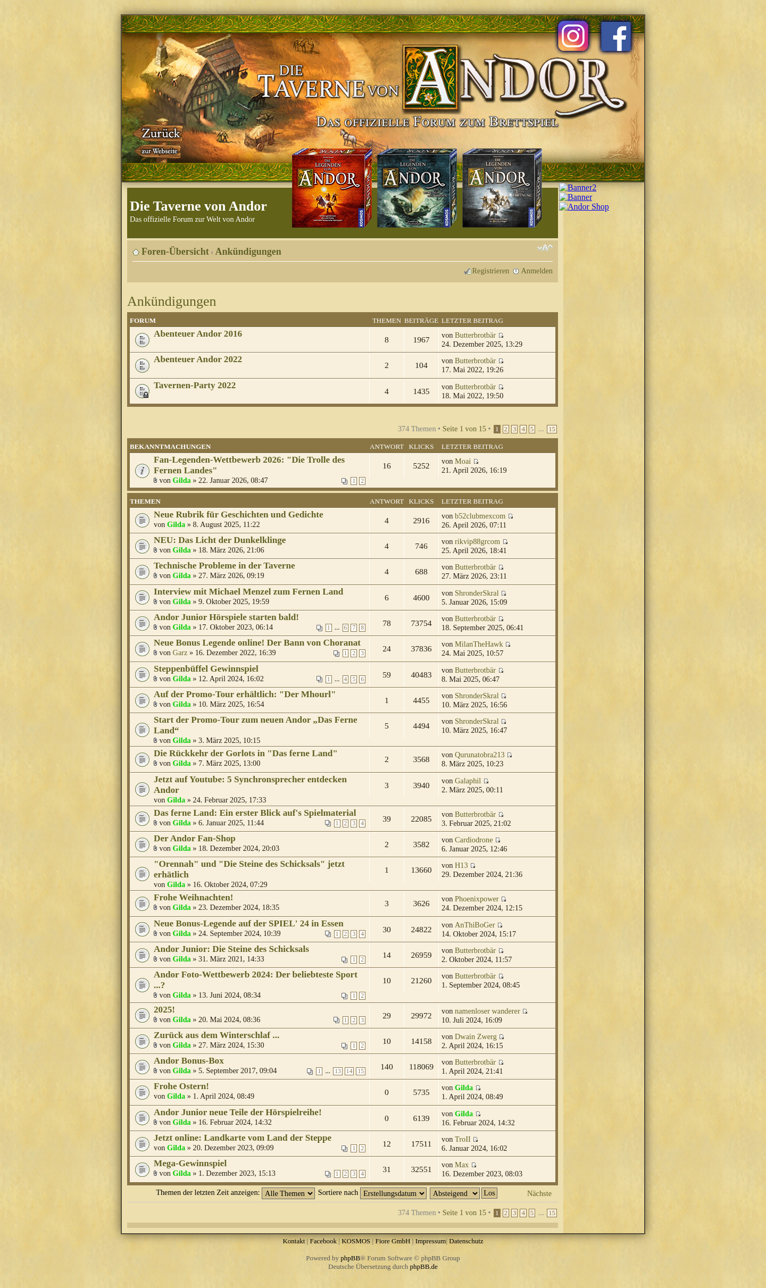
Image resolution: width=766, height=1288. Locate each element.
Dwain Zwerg (476, 1036)
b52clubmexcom (480, 516)
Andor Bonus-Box (189, 1061)
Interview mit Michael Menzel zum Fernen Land (248, 592)
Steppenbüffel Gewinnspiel (206, 669)
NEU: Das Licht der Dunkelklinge (220, 540)
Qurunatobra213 (480, 754)
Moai (463, 461)
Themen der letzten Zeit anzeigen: (235, 1192)
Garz (180, 652)
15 (551, 429)
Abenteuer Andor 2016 (198, 334)
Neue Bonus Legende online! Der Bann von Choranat (257, 643)
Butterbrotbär (475, 335)
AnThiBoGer (475, 925)
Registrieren (491, 270)
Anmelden (537, 270)
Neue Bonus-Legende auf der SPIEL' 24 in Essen (249, 923)
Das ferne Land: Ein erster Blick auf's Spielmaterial (255, 813)
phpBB (350, 1258)
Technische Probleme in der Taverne (224, 566)
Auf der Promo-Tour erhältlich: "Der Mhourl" (245, 694)
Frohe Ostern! (181, 1086)
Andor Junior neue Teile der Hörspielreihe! (238, 1112)
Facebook (323, 1241)
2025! (164, 1010)
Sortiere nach (372, 1192)
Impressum (430, 1241)
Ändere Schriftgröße (545, 248)
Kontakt (293, 1241)
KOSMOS (356, 1241)
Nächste (539, 1193)
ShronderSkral (477, 593)
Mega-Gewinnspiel (190, 1163)
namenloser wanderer (487, 1011)
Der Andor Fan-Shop (195, 838)
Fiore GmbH (392, 1241)
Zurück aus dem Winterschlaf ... (216, 1035)
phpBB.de (424, 1266)
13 (338, 1071)
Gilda (182, 480)
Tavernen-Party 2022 (195, 385)
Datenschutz (466, 1241)
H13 (461, 865)
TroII (463, 1139)
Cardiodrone (474, 839)
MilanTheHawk (479, 644)
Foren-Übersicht (175, 251)
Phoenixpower (477, 898)
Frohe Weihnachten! (194, 897)
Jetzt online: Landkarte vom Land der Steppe (242, 1138)
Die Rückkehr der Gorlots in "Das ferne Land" (246, 753)
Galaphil (468, 780)
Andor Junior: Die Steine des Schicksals (231, 949)
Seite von (464, 428)
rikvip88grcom (477, 541)
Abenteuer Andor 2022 (198, 359)
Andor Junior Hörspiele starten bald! (226, 617)
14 (349, 1071)
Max (462, 1164)
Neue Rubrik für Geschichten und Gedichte (238, 514)
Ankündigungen (248, 251)
